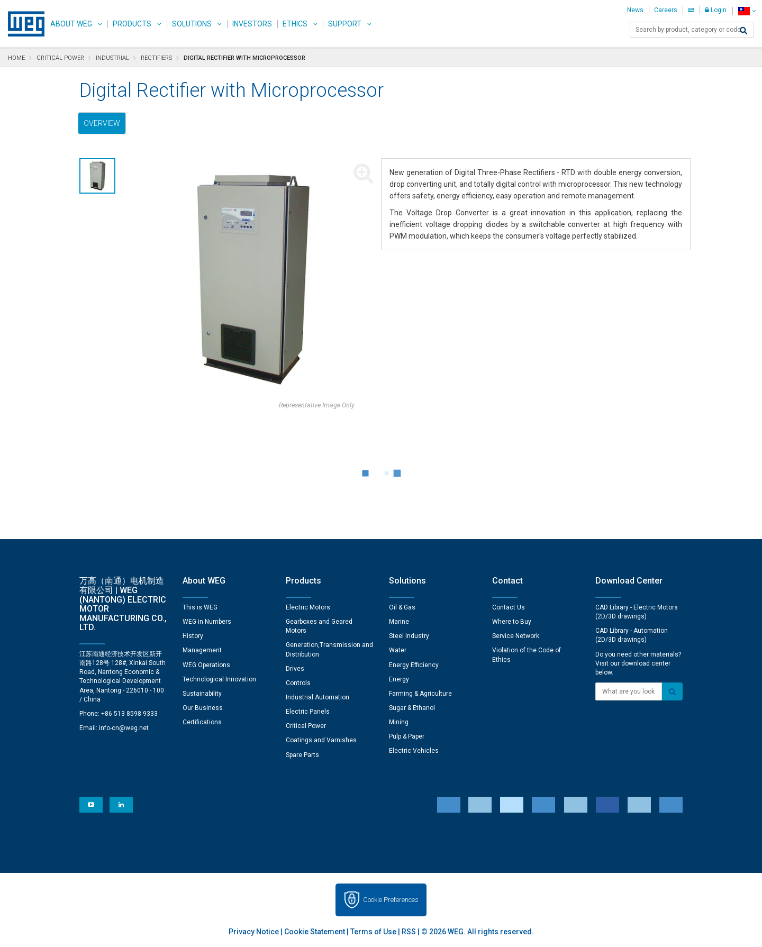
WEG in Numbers (207, 621)
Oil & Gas (402, 607)
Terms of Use (373, 931)
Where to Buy (511, 621)
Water (397, 650)
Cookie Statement (314, 931)
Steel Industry (409, 636)
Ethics (295, 24)
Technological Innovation (219, 679)
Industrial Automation (317, 697)
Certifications (202, 722)
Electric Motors (308, 607)
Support (344, 24)
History (193, 636)
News (635, 10)
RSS (409, 931)
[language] (747, 11)
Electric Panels (308, 711)
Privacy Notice (254, 931)
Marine (399, 621)
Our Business (203, 708)
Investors (252, 24)
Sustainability (202, 693)
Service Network (515, 636)
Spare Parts (302, 755)
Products (132, 24)
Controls (298, 683)
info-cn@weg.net (124, 728)
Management (202, 650)
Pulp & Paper (406, 736)
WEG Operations (206, 665)
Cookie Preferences (391, 900)
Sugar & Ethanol (412, 708)
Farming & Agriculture (420, 693)
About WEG (71, 24)
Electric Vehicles (414, 750)
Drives (295, 668)
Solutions (192, 24)
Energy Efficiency (414, 665)
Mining (399, 722)
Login (716, 10)
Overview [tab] (102, 123)
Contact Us (508, 607)
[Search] (743, 31)
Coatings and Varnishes (321, 740)
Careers (665, 10)
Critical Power (306, 726)
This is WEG (200, 607)
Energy (399, 679)
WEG (22, 24)
